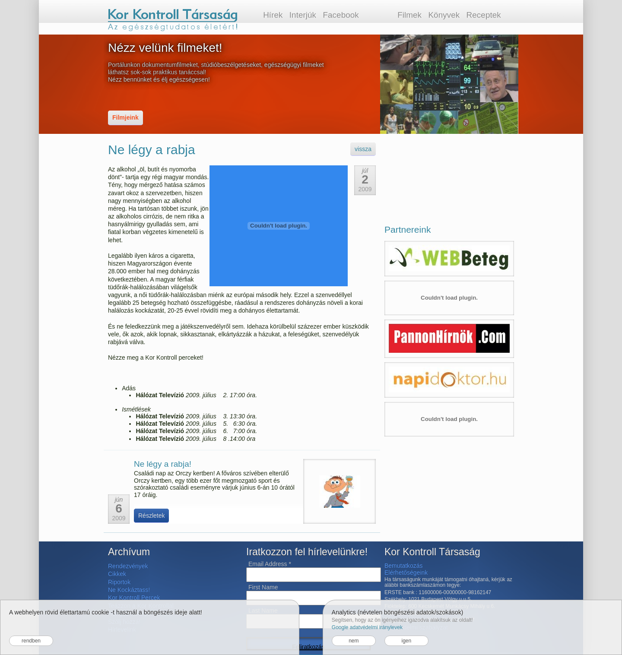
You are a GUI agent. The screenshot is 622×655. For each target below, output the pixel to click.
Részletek (151, 515)
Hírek (272, 14)
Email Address (269, 563)
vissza (363, 149)
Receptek (483, 14)
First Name (263, 587)
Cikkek (117, 573)
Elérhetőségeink (406, 572)
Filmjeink (125, 117)
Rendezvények (128, 566)
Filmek (409, 14)
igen (406, 641)
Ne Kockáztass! (129, 589)
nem (354, 641)
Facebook (341, 14)
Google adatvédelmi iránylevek (367, 627)
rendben (31, 641)
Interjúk (302, 14)
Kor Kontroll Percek (134, 597)
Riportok (119, 582)
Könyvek (444, 14)
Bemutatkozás (403, 565)
